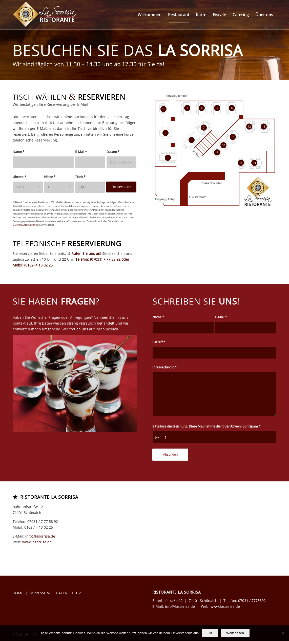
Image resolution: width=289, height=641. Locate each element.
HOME (18, 593)
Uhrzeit (19, 176)
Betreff (158, 342)
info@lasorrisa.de (40, 536)
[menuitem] (149, 14)
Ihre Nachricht (164, 367)
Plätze (49, 176)
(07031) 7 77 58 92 (105, 259)
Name (18, 151)
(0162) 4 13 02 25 (38, 265)
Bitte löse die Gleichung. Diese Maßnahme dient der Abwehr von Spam (206, 426)
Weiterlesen (235, 633)
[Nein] (282, 633)
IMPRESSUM (39, 593)
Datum (113, 151)
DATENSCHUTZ (68, 593)
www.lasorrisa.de (37, 542)
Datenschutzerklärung (25, 224)
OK (210, 633)
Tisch (80, 176)
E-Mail (81, 151)
